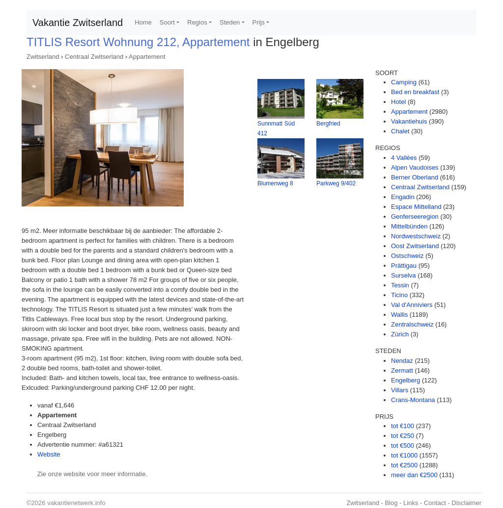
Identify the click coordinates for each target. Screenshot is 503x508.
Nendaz (402, 360)
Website (48, 454)
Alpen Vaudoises (415, 167)
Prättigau (404, 265)
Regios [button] (197, 22)
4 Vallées (404, 157)
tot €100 (402, 426)
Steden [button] (230, 22)
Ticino (399, 295)
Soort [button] (167, 22)
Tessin (400, 285)
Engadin (403, 197)
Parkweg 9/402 (336, 183)
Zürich (400, 334)
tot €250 (402, 435)
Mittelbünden (409, 226)
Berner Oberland (414, 177)
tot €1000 (404, 455)
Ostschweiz (407, 255)
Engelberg (405, 380)
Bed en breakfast (415, 92)
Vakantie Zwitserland (77, 22)
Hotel (398, 101)
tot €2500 (404, 465)
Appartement (147, 56)
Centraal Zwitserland (94, 56)
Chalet (400, 131)
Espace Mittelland (416, 206)
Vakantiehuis (409, 121)
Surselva (403, 275)
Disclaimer (466, 503)
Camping (404, 82)
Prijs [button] (258, 22)
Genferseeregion (415, 216)
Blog (391, 503)
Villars (399, 390)
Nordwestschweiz (416, 236)
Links (410, 503)
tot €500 (402, 445)
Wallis (399, 314)
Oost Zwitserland (415, 246)
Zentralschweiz (412, 324)
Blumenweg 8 (275, 183)
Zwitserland (43, 56)
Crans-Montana (413, 400)
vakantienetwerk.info (76, 503)
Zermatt (402, 370)
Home (143, 22)
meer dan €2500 (414, 475)
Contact (435, 503)
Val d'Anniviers (412, 304)
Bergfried (328, 123)
